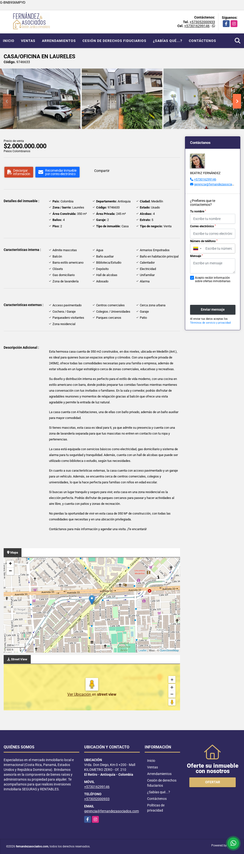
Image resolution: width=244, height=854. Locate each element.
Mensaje (196, 256)
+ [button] (10, 564)
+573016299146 (197, 26)
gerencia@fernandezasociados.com (219, 184)
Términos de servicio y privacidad (210, 322)
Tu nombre (198, 211)
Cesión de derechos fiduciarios (114, 41)
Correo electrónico (203, 226)
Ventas (28, 41)
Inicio (8, 41)
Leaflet (143, 650)
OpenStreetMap (169, 650)
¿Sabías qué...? (167, 41)
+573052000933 (202, 22)
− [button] (10, 571)
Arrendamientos (59, 41)
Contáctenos (202, 41)
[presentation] (216, 291)
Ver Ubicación (79, 694)
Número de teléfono (203, 241)
